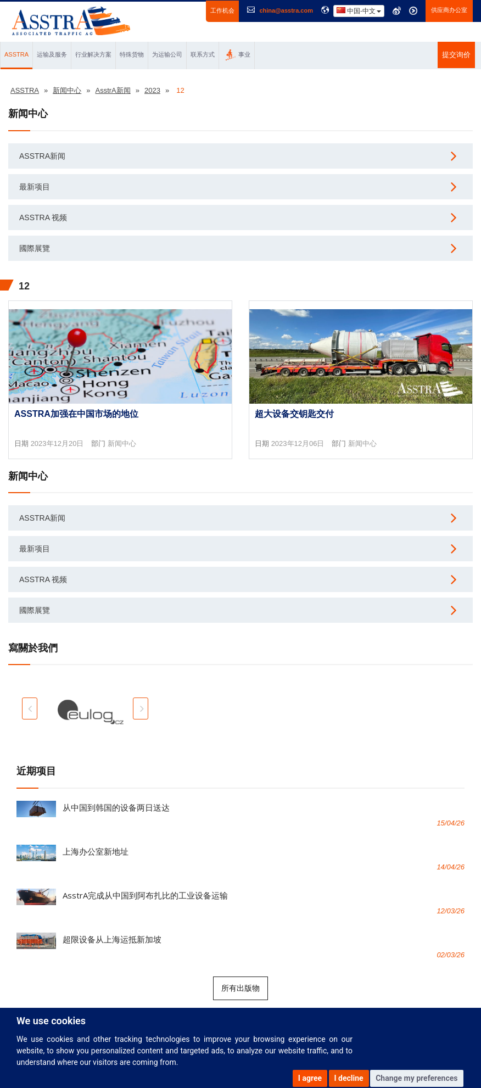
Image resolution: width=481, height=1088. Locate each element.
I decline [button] (348, 1078)
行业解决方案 (93, 54)
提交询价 (456, 55)
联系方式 (203, 54)
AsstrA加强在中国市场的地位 (76, 414)
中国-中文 (359, 10)
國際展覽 (34, 248)
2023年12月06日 (298, 443)
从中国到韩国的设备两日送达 (116, 807)
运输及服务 (52, 54)
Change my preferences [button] (416, 1078)
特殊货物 (132, 54)
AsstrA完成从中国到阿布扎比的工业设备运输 (145, 895)
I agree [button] (310, 1078)
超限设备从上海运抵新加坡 (112, 939)
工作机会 (222, 10)
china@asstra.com (286, 10)
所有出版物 (240, 988)
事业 (238, 54)
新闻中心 (122, 443)
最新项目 (34, 186)
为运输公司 (167, 54)
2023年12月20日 (57, 443)
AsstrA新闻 (42, 156)
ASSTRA (16, 54)
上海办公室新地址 (95, 851)
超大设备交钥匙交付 (294, 414)
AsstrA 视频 (43, 217)
